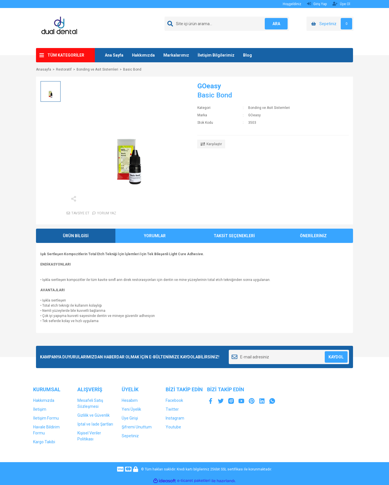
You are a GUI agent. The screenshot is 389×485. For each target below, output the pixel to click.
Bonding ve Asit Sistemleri (269, 108)
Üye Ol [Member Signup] (341, 4)
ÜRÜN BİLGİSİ (76, 235)
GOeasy (209, 86)
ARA (276, 23)
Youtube (173, 427)
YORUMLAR (155, 235)
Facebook (174, 400)
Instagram (175, 418)
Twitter (172, 409)
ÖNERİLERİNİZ (313, 235)
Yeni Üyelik (131, 409)
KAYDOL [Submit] (336, 357)
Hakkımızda (143, 55)
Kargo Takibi (44, 442)
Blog (247, 55)
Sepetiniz (130, 436)
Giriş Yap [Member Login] (317, 4)
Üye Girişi (130, 418)
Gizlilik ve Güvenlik (93, 415)
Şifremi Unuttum (137, 427)
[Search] (227, 24)
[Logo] (61, 28)
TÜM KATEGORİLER (65, 55)
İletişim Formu (46, 418)
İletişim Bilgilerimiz (216, 55)
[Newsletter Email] (289, 357)
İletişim (39, 409)
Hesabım (130, 400)
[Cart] (330, 24)
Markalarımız (176, 55)
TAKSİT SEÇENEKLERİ (234, 235)
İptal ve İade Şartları (95, 424)
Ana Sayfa (114, 55)
